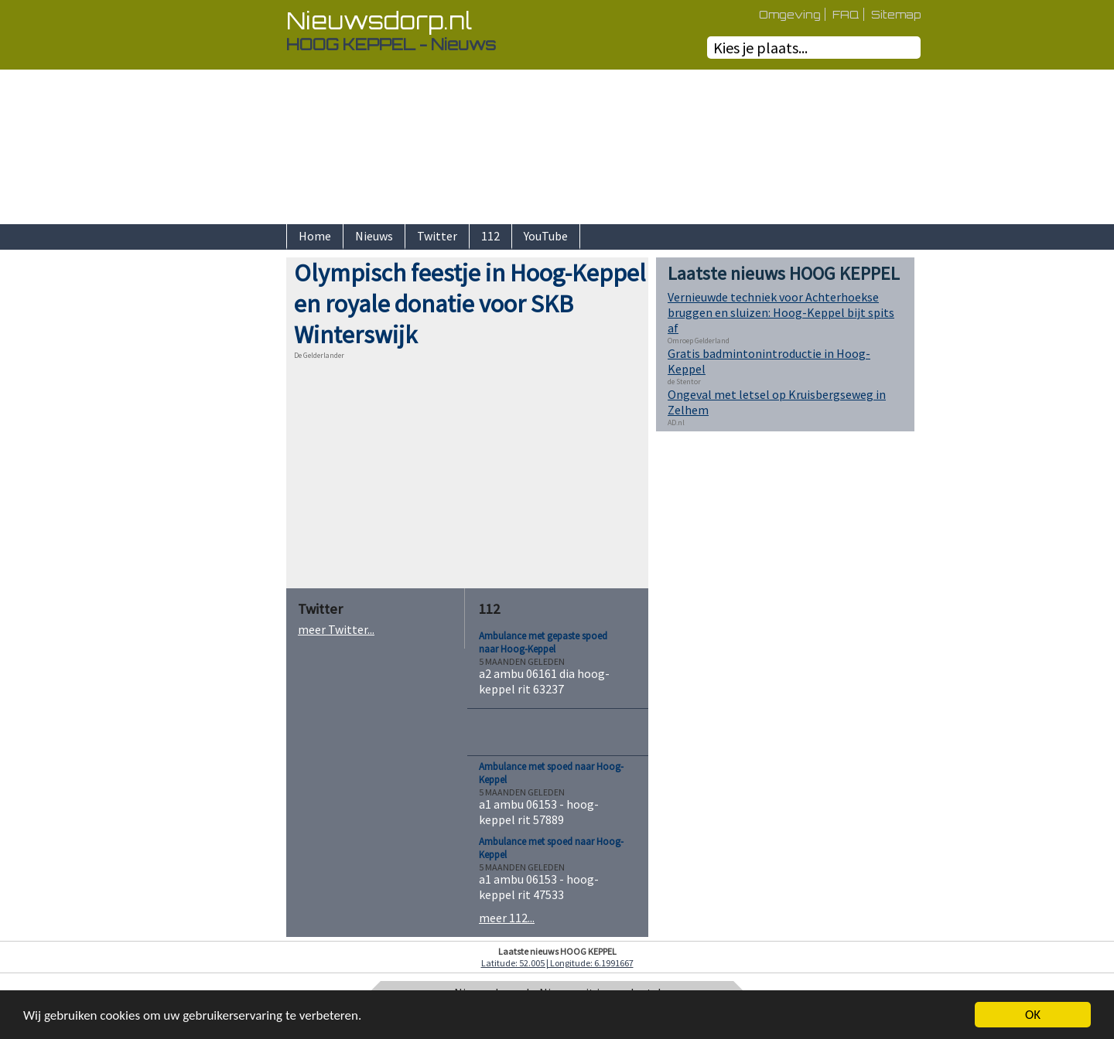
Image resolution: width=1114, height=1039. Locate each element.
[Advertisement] (232, 489)
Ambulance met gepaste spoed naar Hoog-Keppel (543, 642)
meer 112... (507, 917)
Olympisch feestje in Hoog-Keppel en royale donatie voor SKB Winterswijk (470, 303)
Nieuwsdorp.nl (379, 20)
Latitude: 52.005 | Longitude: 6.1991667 (557, 963)
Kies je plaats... (760, 47)
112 (490, 236)
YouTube (546, 236)
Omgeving (790, 14)
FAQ (845, 14)
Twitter (437, 236)
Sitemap (896, 14)
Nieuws (374, 236)
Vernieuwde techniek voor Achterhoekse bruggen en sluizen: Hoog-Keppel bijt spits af (781, 312)
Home (315, 236)
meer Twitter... (336, 629)
